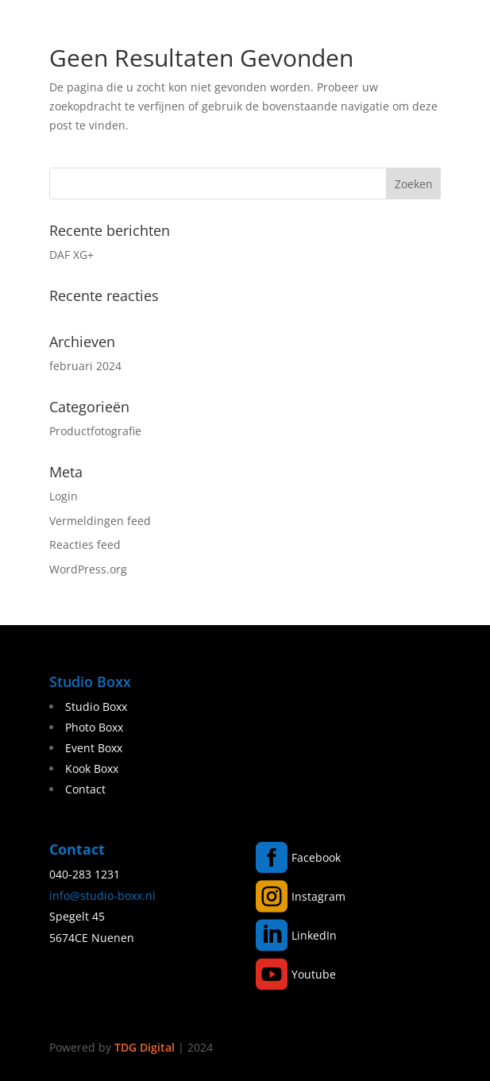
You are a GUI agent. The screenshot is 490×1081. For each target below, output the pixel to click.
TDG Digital (144, 1047)
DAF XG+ (71, 254)
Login (63, 496)
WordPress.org (88, 569)
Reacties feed (85, 544)
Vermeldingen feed (100, 520)
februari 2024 (85, 365)
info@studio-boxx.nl (102, 895)
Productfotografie (95, 430)
